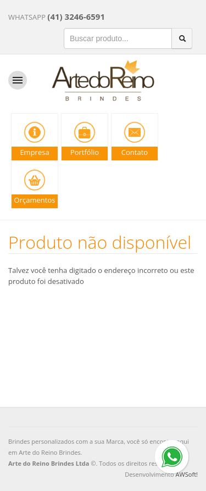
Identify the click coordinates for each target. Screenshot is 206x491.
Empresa (34, 152)
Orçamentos (34, 200)
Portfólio (84, 152)
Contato (134, 152)
